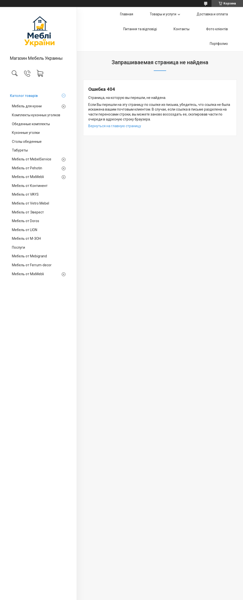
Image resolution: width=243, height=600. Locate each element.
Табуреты (20, 150)
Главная (126, 14)
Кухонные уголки (26, 133)
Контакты (181, 29)
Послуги (18, 247)
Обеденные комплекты (31, 124)
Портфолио (219, 44)
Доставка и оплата (212, 14)
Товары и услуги (163, 14)
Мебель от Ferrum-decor (32, 265)
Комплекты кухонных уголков (36, 115)
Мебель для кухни (27, 106)
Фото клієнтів (217, 29)
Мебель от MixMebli (28, 177)
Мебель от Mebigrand (29, 256)
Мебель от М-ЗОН (26, 238)
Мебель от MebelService (31, 159)
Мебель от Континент (30, 186)
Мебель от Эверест (28, 212)
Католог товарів (24, 96)
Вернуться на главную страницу (114, 126)
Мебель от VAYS (25, 194)
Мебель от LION (24, 230)
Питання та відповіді (140, 29)
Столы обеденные (27, 142)
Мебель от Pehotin (27, 168)
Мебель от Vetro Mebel (30, 203)
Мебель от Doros (25, 221)
